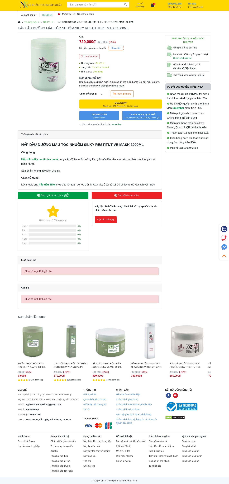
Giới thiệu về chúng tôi (94, 404)
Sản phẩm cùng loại (159, 436)
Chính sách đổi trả (182, 58)
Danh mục (29, 15)
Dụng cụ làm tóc (92, 436)
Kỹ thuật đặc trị (123, 446)
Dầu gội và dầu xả (158, 441)
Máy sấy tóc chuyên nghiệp (96, 451)
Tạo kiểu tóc (155, 466)
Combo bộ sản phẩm (159, 461)
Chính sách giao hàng (127, 399)
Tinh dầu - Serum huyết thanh (163, 456)
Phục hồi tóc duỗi (59, 456)
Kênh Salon (24, 436)
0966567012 (35, 414)
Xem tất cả (47, 15)
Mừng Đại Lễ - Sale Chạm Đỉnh (76, 14)
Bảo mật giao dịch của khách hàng (133, 414)
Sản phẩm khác (189, 446)
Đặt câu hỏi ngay (106, 219)
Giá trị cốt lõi (89, 394)
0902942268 (32, 409)
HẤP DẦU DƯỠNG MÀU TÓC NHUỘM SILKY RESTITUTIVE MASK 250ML (189, 365)
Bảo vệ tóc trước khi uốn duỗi (130, 441)
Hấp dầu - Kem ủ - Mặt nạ (162, 446)
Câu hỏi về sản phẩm (126, 195)
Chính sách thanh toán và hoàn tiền (134, 404)
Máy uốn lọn (89, 456)
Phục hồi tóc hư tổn (60, 461)
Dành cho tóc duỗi (191, 451)
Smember (116, 124)
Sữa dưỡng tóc (156, 451)
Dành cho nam (189, 441)
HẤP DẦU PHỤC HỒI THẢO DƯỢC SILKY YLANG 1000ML (34, 365)
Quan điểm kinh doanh (94, 399)
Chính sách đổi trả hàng (128, 409)
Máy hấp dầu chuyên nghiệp (97, 441)
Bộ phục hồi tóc (124, 461)
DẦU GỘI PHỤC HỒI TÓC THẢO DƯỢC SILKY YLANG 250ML (74, 365)
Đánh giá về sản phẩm (53, 195)
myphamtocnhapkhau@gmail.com (43, 404)
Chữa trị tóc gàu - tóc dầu (63, 441)
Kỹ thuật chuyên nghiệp (194, 436)
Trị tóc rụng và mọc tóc (62, 446)
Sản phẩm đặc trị (60, 436)
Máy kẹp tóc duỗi (91, 446)
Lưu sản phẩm (89, 56)
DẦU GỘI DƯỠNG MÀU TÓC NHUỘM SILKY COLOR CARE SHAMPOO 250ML (151, 365)
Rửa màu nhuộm (124, 456)
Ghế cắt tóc (89, 466)
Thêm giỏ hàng (122, 93)
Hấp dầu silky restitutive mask (39, 159)
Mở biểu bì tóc (123, 451)
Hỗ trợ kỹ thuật (124, 436)
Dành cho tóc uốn (190, 461)
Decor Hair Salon (26, 441)
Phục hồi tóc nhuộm (60, 466)
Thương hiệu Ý (31, 22)
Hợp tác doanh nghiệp (29, 446)
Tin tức (86, 409)
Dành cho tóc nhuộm (192, 456)
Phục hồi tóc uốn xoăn (62, 471)
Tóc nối (87, 461)
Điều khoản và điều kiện (128, 394)
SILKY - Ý (48, 22)
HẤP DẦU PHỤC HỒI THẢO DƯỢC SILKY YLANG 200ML (111, 365)
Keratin (54, 451)
